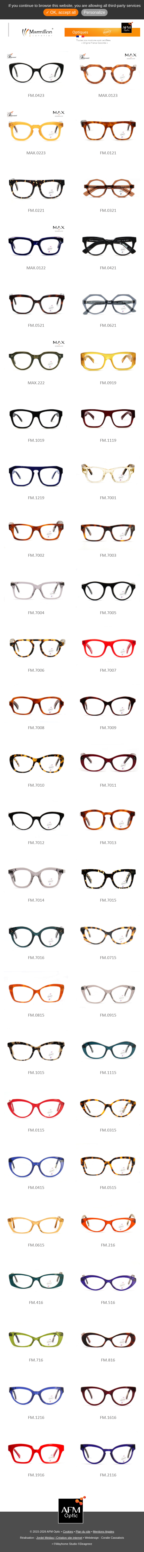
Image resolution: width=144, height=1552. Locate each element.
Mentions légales (103, 1531)
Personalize (94, 12)
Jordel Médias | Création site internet (59, 1537)
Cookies (68, 1531)
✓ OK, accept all (61, 12)
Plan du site (83, 1531)
